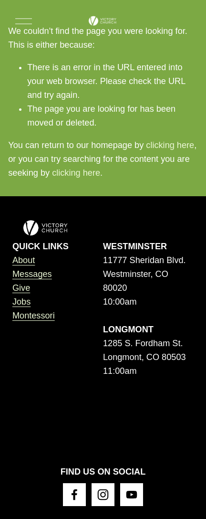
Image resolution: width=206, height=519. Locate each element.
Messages (32, 274)
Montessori (33, 315)
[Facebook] (74, 494)
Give (21, 288)
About (23, 260)
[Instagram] (103, 494)
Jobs (21, 302)
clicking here (170, 145)
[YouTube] (131, 494)
